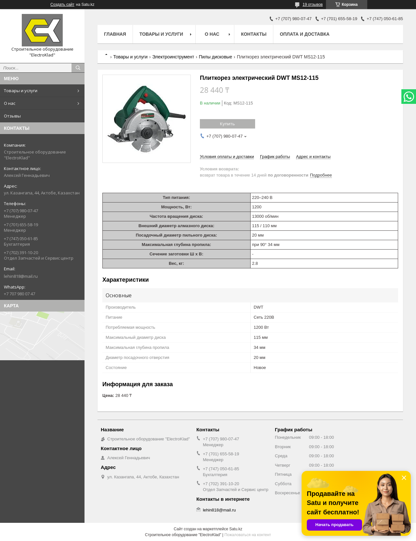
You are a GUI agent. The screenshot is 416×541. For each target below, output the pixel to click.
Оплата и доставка (305, 34)
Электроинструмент (173, 56)
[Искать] (78, 68)
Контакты (253, 34)
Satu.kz (235, 529)
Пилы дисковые (215, 56)
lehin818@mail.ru (21, 276)
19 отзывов (313, 4)
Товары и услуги (20, 90)
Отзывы (12, 116)
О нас (9, 103)
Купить (227, 124)
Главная (115, 34)
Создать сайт (62, 4)
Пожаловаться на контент (247, 535)
